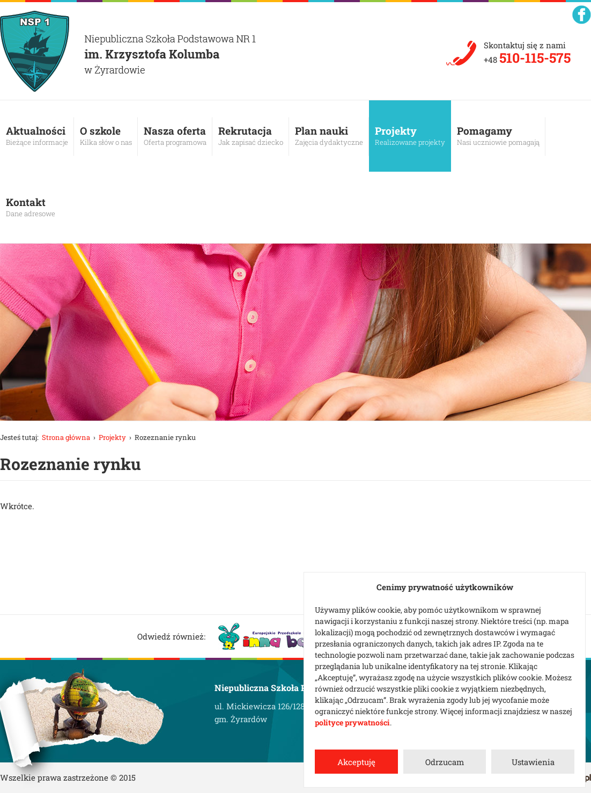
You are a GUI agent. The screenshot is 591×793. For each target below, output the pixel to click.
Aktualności (37, 136)
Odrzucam (444, 762)
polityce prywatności (352, 722)
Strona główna (66, 437)
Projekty (410, 136)
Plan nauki (329, 136)
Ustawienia (533, 762)
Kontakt (30, 207)
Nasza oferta (175, 136)
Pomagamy (498, 136)
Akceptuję (356, 762)
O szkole (106, 136)
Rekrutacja (250, 136)
